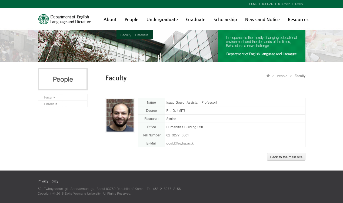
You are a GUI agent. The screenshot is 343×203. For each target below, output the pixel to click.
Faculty (126, 34)
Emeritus (141, 34)
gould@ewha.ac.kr (180, 143)
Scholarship (225, 19)
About (110, 19)
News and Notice (262, 19)
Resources (298, 19)
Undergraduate (162, 19)
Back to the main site (286, 157)
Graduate (195, 19)
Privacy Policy (48, 181)
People (131, 19)
